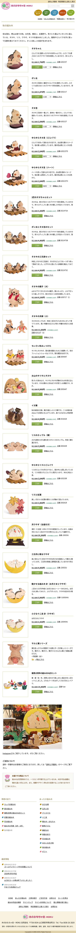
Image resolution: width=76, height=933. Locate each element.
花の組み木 (8, 821)
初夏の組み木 (9, 817)
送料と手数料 (52, 1)
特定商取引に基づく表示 (66, 1)
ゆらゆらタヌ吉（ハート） (43, 167)
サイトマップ (28, 902)
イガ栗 (35, 405)
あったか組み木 (49, 19)
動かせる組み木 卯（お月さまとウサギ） (49, 583)
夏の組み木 (8, 809)
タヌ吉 (35, 108)
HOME (40, 19)
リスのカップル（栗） (41, 435)
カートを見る (63, 898)
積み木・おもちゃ (48, 821)
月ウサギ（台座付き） (41, 524)
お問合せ (54, 906)
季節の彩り (61, 19)
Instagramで (8, 753)
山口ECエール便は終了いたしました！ (18, 880)
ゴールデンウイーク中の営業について (18, 867)
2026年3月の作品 (10, 873)
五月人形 (45, 809)
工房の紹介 (33, 898)
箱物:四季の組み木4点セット (44, 673)
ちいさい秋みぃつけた (41, 345)
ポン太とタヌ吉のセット (42, 227)
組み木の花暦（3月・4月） (14, 826)
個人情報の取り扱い (60, 902)
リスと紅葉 (36, 494)
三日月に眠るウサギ (40, 554)
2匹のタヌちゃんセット (42, 197)
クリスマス (46, 813)
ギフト (44, 851)
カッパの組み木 (10, 804)
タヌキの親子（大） (40, 286)
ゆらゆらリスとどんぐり (42, 465)
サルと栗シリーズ (39, 643)
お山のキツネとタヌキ (41, 375)
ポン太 (35, 78)
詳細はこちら (57, 67)
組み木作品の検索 (14, 902)
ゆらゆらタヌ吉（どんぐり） (44, 137)
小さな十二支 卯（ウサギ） (44, 613)
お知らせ (52, 898)
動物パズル (46, 826)
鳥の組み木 (46, 847)
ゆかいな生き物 (48, 843)
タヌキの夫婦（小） (40, 316)
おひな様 (45, 804)
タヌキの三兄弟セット (41, 256)
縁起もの (45, 830)
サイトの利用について (43, 902)
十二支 (44, 817)
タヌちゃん (36, 48)
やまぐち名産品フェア (12, 887)
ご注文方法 (43, 898)
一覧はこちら (39, 659)
